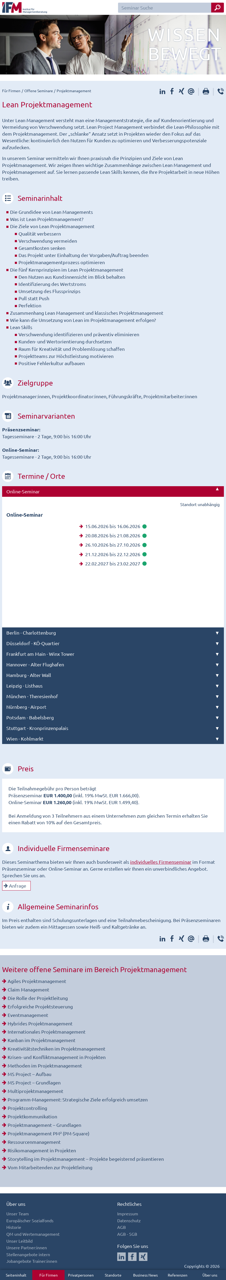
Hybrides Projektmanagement (40, 1023)
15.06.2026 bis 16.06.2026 (113, 526)
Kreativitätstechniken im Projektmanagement (56, 1048)
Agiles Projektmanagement (37, 981)
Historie (13, 1227)
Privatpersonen (81, 1275)
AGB (121, 1227)
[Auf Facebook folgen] (132, 1256)
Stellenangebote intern (28, 1254)
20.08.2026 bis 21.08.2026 (113, 535)
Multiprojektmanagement (35, 1091)
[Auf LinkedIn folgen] (121, 1256)
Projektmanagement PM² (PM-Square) (48, 1133)
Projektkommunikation (32, 1116)
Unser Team (17, 1213)
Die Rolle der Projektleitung (38, 998)
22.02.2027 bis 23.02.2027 (113, 563)
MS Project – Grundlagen (34, 1082)
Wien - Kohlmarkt (24, 738)
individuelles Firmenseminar (160, 862)
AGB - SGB (127, 1234)
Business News (145, 1275)
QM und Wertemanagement (33, 1234)
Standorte (113, 1275)
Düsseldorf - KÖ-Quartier (33, 643)
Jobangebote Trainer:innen (31, 1261)
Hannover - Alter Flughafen (35, 664)
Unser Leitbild (19, 1240)
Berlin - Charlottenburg (31, 632)
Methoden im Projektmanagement (45, 1065)
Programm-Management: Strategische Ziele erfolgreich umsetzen (78, 1099)
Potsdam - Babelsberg (30, 717)
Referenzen (177, 1275)
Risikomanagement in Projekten (42, 1150)
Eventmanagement (28, 1015)
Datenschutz (129, 1220)
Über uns (209, 1275)
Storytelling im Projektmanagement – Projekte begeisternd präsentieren (86, 1159)
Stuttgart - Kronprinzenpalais (37, 728)
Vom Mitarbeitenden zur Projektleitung (50, 1167)
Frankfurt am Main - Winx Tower (40, 654)
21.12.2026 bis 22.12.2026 (113, 554)
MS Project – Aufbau (29, 1074)
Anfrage (15, 885)
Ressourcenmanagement (34, 1142)
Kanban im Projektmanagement (41, 1040)
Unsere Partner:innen (26, 1247)
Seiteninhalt (16, 1275)
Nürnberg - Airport (26, 707)
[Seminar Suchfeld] (171, 8)
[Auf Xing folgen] (143, 1256)
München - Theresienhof (32, 696)
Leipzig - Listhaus (24, 685)
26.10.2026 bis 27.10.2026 (113, 544)
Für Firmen (48, 1275)
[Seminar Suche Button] (217, 7)
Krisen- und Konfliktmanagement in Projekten (57, 1057)
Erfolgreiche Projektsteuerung (40, 1006)
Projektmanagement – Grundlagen (44, 1125)
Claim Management (28, 989)
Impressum (127, 1213)
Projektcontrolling (27, 1108)
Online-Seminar (23, 491)
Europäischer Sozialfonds (29, 1220)
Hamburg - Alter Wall (28, 675)
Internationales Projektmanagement (46, 1031)
